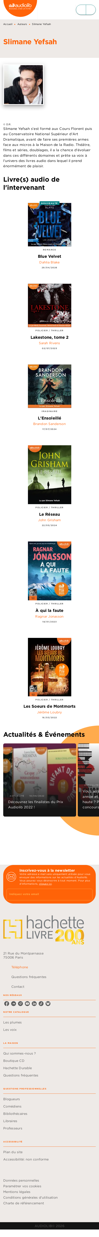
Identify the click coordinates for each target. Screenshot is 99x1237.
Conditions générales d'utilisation (30, 1197)
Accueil (7, 24)
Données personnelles (21, 1180)
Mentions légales (16, 1192)
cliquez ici (45, 883)
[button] (39, 779)
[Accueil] (20, 9)
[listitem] (6, 1003)
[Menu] (86, 10)
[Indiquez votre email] (44, 894)
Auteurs (22, 24)
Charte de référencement (23, 1203)
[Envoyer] (88, 894)
